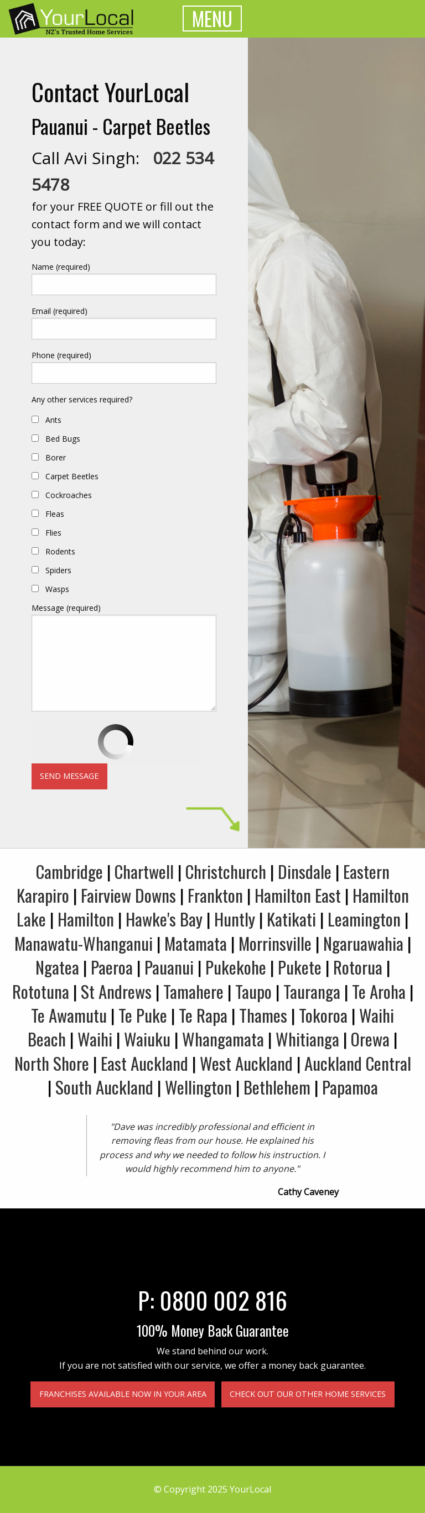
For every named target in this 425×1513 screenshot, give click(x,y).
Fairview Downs (128, 895)
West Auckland (246, 1063)
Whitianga (307, 1038)
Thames (263, 1015)
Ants (53, 420)
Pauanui (169, 967)
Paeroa (112, 967)
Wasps (57, 589)
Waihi (94, 1038)
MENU (212, 19)
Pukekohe (235, 967)
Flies (53, 532)
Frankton (215, 895)
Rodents (60, 551)
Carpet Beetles (72, 476)
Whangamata (223, 1038)
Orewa (370, 1038)
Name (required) (61, 266)
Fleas (54, 514)
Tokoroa (323, 1015)
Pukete (300, 967)
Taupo (253, 991)
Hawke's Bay (164, 918)
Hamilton (86, 918)
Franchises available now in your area (122, 1394)
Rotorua (357, 967)
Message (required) (66, 608)
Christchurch (225, 871)
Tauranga (311, 991)
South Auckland (104, 1087)
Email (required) (59, 311)
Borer (55, 457)
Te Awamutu (69, 1015)
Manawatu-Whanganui (83, 943)
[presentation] (116, 741)
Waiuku (147, 1038)
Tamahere (193, 991)
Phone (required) (61, 355)
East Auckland (144, 1063)
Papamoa (350, 1087)
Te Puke (142, 1015)
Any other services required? (82, 399)
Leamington (364, 918)
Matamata (195, 943)
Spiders (58, 570)
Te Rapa (203, 1015)
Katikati (291, 918)
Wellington (198, 1087)
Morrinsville (275, 943)
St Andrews (116, 991)
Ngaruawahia (363, 943)
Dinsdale (304, 871)
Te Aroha (379, 991)
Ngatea (57, 967)
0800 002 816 (223, 1299)
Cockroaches (68, 495)
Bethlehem (276, 1087)
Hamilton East (298, 895)
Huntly (234, 918)
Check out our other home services (308, 1394)
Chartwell (144, 871)
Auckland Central (357, 1063)
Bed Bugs (62, 438)
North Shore (51, 1063)
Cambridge (69, 871)
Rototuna (40, 991)
